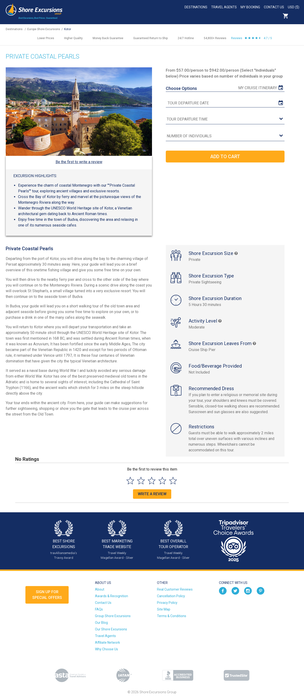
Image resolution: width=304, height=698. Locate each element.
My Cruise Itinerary (257, 88)
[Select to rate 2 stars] (141, 480)
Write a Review (152, 494)
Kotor (67, 29)
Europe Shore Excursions (43, 29)
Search (296, 16)
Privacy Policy (167, 603)
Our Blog (101, 622)
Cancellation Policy (171, 596)
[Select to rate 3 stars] (152, 480)
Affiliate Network (107, 642)
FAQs (99, 609)
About (99, 589)
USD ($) (293, 7)
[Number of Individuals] (225, 136)
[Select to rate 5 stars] (173, 480)
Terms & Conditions (171, 616)
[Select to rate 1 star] (130, 480)
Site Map (163, 609)
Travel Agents (224, 7)
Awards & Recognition (111, 596)
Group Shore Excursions (113, 616)
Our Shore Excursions (111, 629)
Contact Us (274, 7)
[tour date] (225, 103)
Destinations (196, 7)
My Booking (250, 7)
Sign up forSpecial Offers (47, 595)
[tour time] (225, 119)
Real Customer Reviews (175, 589)
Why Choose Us (106, 649)
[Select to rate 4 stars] (162, 480)
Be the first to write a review (79, 162)
